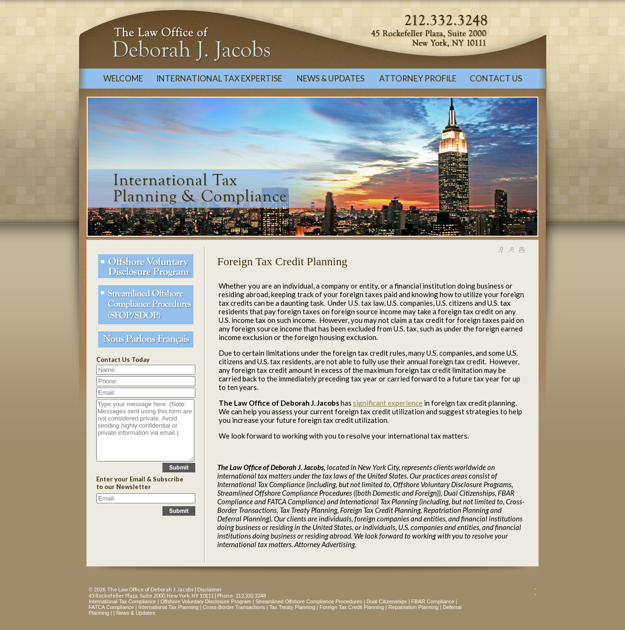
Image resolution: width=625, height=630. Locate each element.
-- (535, 591)
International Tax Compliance (122, 601)
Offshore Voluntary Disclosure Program (206, 601)
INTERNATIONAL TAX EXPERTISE (219, 78)
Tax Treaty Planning (292, 607)
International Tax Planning (168, 607)
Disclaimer (209, 589)
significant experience (388, 403)
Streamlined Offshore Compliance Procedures (308, 601)
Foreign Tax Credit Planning (352, 607)
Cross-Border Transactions (234, 607)
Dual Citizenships (386, 601)
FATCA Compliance (111, 607)
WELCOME (123, 78)
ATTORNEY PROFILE (417, 78)
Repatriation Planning (413, 607)
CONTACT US (496, 78)
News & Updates (135, 613)
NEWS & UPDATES (331, 78)
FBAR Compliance (432, 601)
